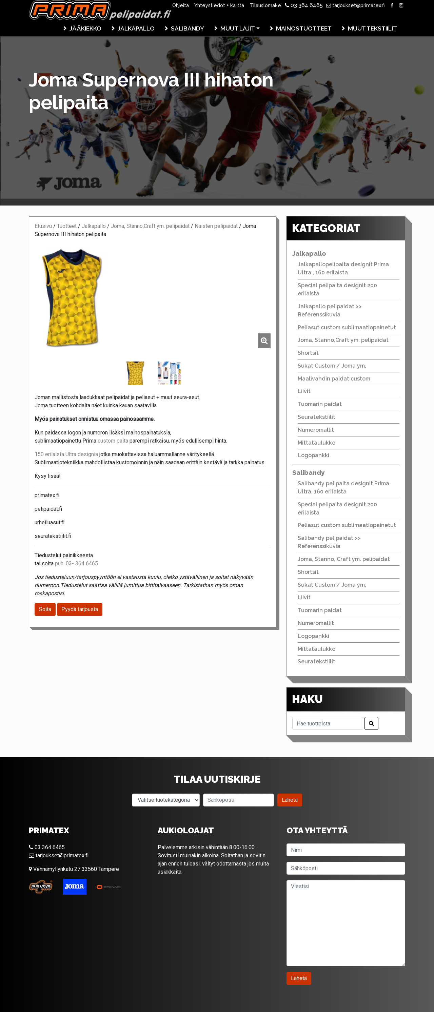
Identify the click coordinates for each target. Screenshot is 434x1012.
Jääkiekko (85, 28)
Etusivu (43, 226)
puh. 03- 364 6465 (76, 563)
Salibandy (187, 28)
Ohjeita (180, 5)
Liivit (304, 391)
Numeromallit (316, 430)
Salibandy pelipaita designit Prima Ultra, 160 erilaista (343, 487)
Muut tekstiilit (372, 28)
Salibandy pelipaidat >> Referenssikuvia (329, 542)
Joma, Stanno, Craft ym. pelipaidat (344, 559)
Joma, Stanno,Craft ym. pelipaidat (150, 226)
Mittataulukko (316, 443)
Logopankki (313, 455)
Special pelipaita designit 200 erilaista (337, 289)
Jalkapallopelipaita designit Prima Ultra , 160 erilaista (343, 268)
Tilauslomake (265, 5)
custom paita (113, 440)
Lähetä (290, 800)
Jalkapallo (136, 28)
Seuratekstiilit (316, 417)
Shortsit (308, 353)
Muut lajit (237, 28)
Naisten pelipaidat (216, 226)
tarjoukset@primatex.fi (355, 5)
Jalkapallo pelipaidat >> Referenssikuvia (330, 310)
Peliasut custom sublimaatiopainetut (347, 327)
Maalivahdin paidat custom (334, 378)
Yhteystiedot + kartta (219, 5)
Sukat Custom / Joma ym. (332, 366)
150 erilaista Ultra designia (66, 454)
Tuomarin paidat (320, 404)
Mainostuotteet (304, 28)
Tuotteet (67, 226)
